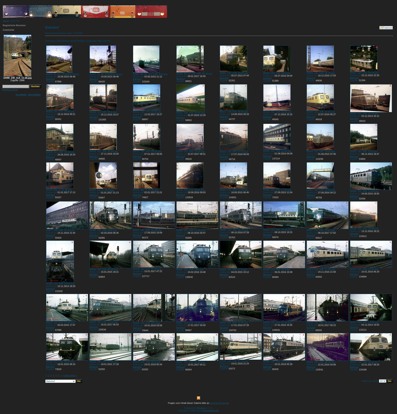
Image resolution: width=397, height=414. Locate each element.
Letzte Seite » (70, 375)
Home (6, 21)
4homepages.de (211, 410)
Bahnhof (50, 79)
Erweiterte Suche (10, 90)
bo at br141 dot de (219, 403)
